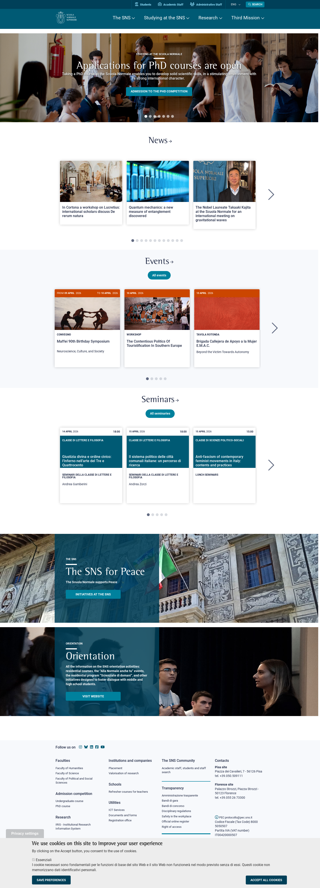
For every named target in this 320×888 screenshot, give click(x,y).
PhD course (63, 807)
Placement (116, 768)
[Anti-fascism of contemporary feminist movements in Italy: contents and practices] (224, 467)
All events (159, 278)
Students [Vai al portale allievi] (148, 4)
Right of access (172, 828)
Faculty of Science (68, 773)
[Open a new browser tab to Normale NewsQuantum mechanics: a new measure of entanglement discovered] (158, 194)
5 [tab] (163, 116)
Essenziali (44, 860)
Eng (236, 4)
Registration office (121, 822)
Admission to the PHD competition (159, 91)
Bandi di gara (171, 801)
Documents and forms (124, 816)
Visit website (93, 701)
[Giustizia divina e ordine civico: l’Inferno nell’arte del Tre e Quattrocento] (91, 470)
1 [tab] (146, 116)
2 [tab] (150, 116)
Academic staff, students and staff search (186, 770)
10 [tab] (172, 242)
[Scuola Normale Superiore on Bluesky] (86, 747)
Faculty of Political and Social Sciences (76, 781)
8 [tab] (164, 242)
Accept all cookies (266, 880)
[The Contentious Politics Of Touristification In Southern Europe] (157, 325)
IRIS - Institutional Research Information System (75, 828)
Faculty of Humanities (71, 768)
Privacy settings (25, 833)
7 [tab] (172, 116)
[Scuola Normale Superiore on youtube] (103, 747)
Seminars (160, 404)
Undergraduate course (71, 802)
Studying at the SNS (164, 17)
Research (208, 17)
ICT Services (117, 811)
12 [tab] (181, 242)
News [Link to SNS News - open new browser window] (160, 142)
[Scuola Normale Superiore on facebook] (96, 747)
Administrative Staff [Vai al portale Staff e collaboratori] (211, 4)
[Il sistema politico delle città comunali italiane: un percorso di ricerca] (158, 470)
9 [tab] (168, 242)
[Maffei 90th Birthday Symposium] (87, 327)
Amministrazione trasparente (182, 796)
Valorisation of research (125, 773)
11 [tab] (177, 242)
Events (159, 264)
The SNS (121, 17)
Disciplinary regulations (178, 812)
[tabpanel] (159, 77)
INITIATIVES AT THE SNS (93, 599)
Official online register (176, 823)
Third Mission (245, 17)
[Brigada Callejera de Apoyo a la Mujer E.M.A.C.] (227, 327)
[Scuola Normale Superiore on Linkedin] (91, 747)
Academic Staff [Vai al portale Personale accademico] (175, 4)
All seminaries (160, 418)
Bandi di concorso (174, 807)
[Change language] (239, 4)
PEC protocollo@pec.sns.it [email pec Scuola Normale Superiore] (235, 817)
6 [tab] (168, 116)
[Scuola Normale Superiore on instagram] (80, 747)
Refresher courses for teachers (130, 792)
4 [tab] (159, 116)
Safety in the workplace (178, 818)
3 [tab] (154, 116)
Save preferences (51, 880)
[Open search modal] (255, 4)
